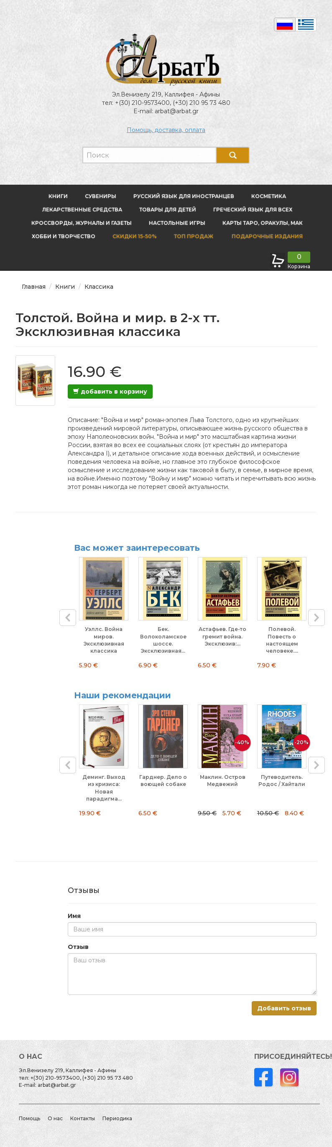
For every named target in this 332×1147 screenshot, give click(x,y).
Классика (98, 286)
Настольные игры (177, 223)
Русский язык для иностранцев (183, 196)
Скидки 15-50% (134, 236)
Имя (74, 916)
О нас (55, 1118)
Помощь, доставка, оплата (166, 130)
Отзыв (78, 947)
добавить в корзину (110, 391)
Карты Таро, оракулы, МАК (262, 223)
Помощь (29, 1118)
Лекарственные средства (82, 209)
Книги (58, 196)
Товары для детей (167, 209)
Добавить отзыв (284, 1008)
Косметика (268, 196)
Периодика (117, 1118)
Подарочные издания (266, 236)
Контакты (82, 1118)
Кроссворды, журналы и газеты (81, 223)
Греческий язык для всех (252, 209)
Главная (34, 286)
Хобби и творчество (63, 236)
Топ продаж (193, 236)
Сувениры (100, 196)
